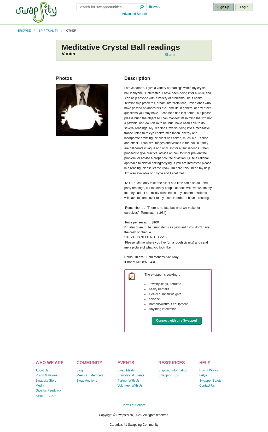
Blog (80, 370)
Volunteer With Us (130, 385)
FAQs (203, 375)
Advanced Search (134, 14)
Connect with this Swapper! (176, 320)
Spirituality (48, 30)
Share (169, 54)
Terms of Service (133, 405)
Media (40, 385)
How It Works (208, 370)
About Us (42, 370)
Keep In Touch (46, 395)
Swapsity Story (46, 380)
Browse (154, 7)
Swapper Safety (210, 380)
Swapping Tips (168, 375)
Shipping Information (172, 370)
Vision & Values (46, 375)
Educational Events (131, 375)
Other (71, 30)
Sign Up (223, 7)
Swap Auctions (87, 380)
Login (244, 7)
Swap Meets (126, 370)
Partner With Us (129, 380)
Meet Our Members (90, 375)
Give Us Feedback (48, 390)
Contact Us (207, 385)
